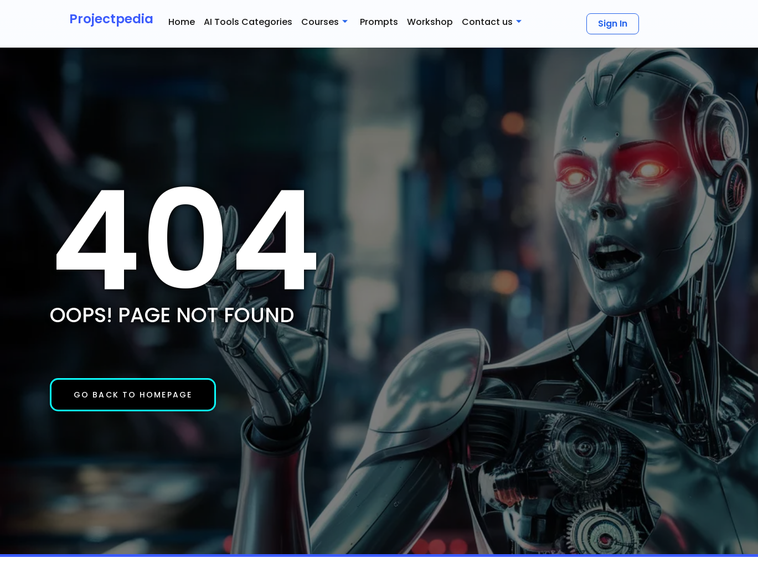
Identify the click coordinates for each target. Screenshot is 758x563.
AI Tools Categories (248, 22)
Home (181, 22)
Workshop (430, 22)
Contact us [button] (492, 22)
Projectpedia (111, 19)
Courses (324, 22)
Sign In (612, 23)
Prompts (379, 22)
